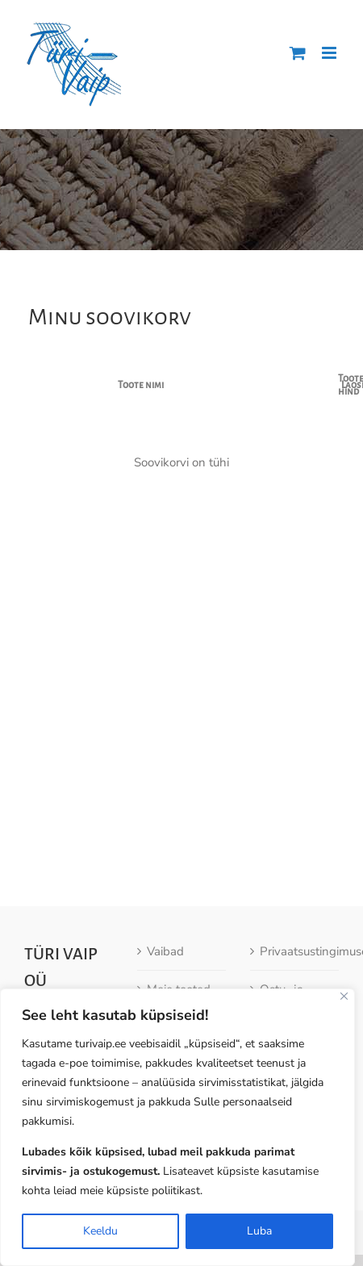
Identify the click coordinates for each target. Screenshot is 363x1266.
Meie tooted (179, 977)
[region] (177, 1127)
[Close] (344, 996)
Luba (259, 1231)
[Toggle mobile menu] (330, 52)
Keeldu (100, 1231)
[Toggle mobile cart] (298, 52)
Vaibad (165, 939)
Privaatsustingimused (295, 939)
